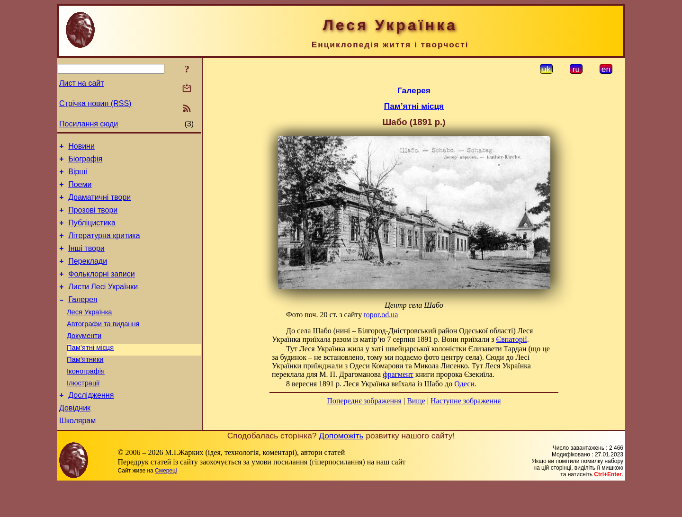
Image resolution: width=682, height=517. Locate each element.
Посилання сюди (88, 124)
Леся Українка (89, 332)
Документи (84, 358)
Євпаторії (511, 339)
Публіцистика (92, 233)
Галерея (82, 318)
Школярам (77, 453)
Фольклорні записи (101, 289)
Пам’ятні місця (90, 371)
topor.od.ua (381, 315)
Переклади (87, 275)
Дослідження (91, 425)
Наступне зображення (466, 401)
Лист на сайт (81, 83)
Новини (81, 147)
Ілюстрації (83, 411)
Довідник (74, 439)
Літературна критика (104, 247)
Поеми (79, 190)
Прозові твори (92, 218)
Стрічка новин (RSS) (95, 103)
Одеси (464, 384)
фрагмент (398, 374)
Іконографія (86, 398)
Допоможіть (341, 468)
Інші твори (86, 261)
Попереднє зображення (364, 401)
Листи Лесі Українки (103, 304)
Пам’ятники (85, 385)
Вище (416, 401)
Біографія (85, 162)
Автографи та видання (103, 345)
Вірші (77, 176)
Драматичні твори (99, 204)
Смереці (166, 503)
